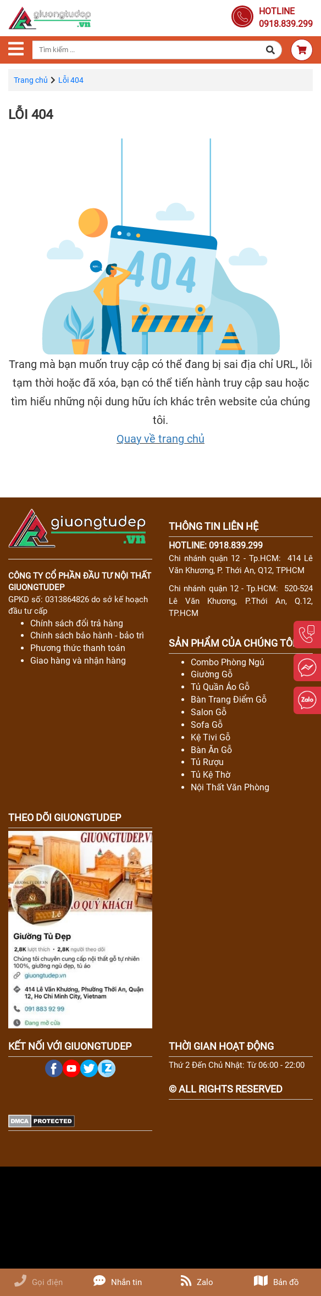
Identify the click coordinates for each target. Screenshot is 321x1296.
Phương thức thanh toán (77, 648)
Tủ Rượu (207, 762)
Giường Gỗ (212, 674)
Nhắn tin (117, 1282)
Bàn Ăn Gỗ (211, 750)
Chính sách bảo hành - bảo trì (87, 635)
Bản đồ (276, 1282)
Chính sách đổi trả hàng (76, 623)
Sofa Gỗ (207, 725)
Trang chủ (31, 80)
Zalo (197, 1282)
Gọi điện (38, 1282)
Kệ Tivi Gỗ (210, 737)
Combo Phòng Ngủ (227, 662)
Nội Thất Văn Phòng (230, 787)
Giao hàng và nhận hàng (78, 660)
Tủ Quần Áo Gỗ (220, 687)
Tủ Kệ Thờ (210, 774)
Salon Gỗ (208, 712)
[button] (270, 50)
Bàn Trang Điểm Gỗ (229, 699)
